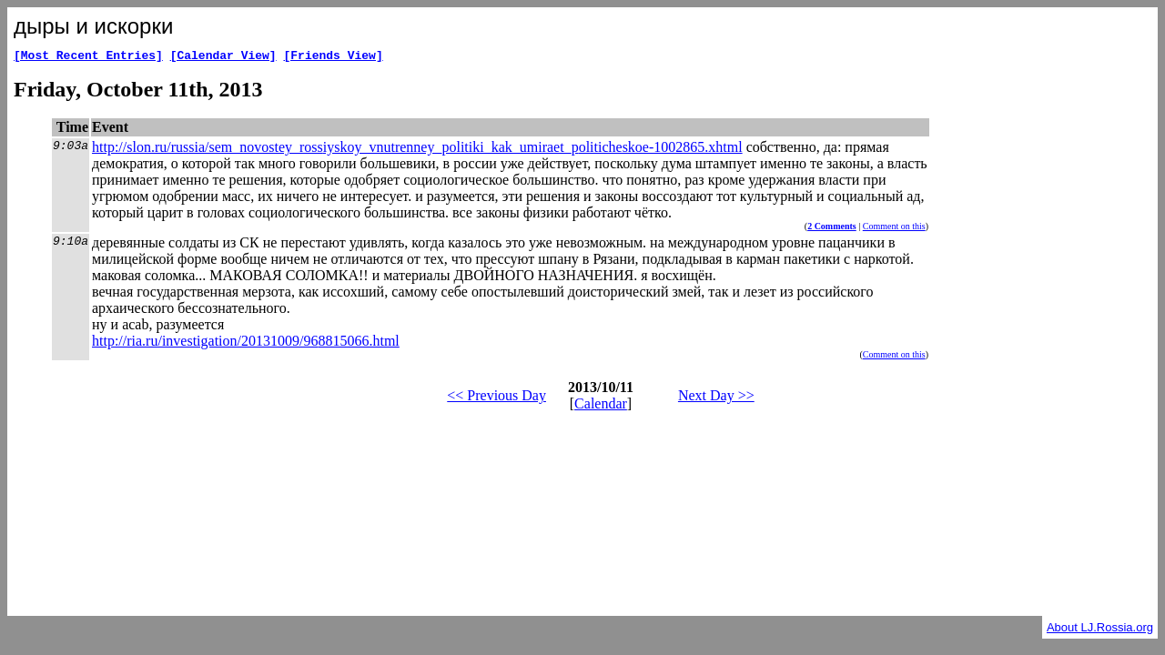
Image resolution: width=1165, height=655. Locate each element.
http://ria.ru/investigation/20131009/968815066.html (246, 343)
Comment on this (894, 229)
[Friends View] (332, 57)
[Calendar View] (223, 57)
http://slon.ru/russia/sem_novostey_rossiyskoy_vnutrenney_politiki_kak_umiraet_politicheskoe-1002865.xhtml (417, 149)
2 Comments (831, 229)
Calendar (600, 406)
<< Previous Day (496, 398)
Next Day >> (716, 398)
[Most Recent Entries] (88, 57)
